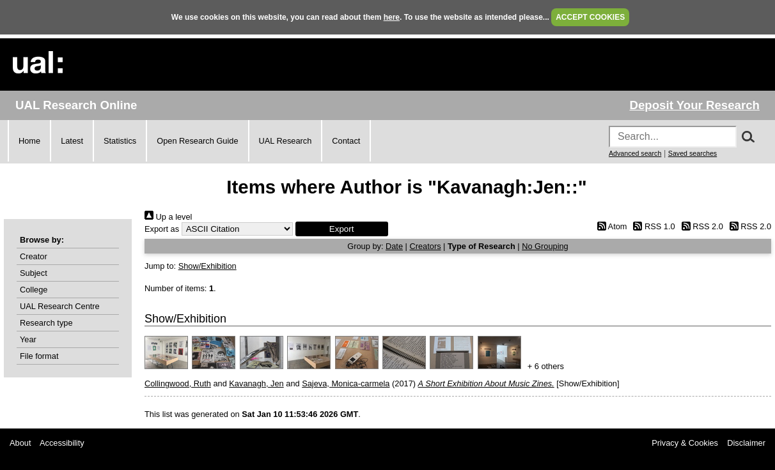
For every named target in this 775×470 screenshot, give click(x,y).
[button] (341, 229)
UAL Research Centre (60, 306)
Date (394, 246)
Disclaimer (746, 443)
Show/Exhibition (207, 266)
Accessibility (62, 443)
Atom (610, 226)
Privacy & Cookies (685, 443)
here (392, 17)
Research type (46, 323)
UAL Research (285, 141)
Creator (33, 256)
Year (28, 339)
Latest (72, 141)
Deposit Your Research (694, 105)
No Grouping (545, 246)
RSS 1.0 (652, 226)
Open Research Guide (197, 141)
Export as (162, 229)
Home (29, 141)
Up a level (168, 217)
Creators (425, 246)
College (33, 289)
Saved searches (692, 153)
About (20, 443)
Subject (33, 273)
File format (39, 356)
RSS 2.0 (700, 226)
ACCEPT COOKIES (590, 17)
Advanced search (635, 153)
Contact (346, 141)
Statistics (120, 141)
